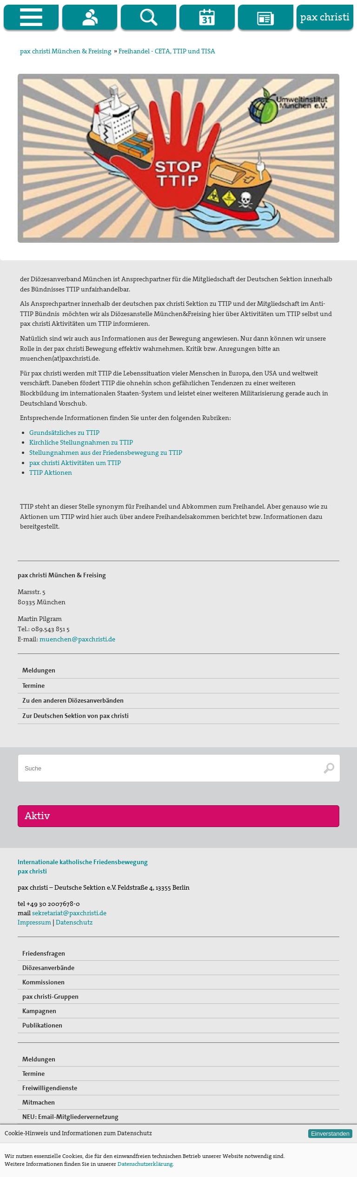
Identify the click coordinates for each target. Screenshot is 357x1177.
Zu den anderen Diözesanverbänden (73, 700)
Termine (33, 685)
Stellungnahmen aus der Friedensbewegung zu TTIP (105, 452)
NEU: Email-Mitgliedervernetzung (70, 1116)
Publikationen (42, 1025)
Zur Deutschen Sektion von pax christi (75, 715)
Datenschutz (74, 922)
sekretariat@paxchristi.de (69, 913)
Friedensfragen (43, 953)
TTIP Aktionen (50, 472)
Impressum (34, 922)
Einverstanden (330, 1133)
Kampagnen (39, 1011)
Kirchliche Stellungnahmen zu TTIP (81, 442)
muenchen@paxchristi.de (77, 639)
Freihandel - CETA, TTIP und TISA (167, 51)
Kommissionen (43, 982)
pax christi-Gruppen (50, 996)
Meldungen (38, 670)
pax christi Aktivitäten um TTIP (75, 463)
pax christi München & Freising (66, 51)
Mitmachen (38, 1102)
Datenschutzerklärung (145, 1164)
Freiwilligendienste (49, 1088)
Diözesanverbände (48, 968)
